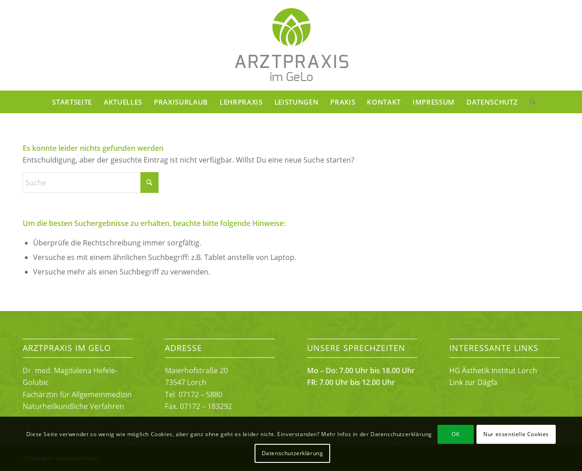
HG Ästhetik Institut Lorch (493, 370)
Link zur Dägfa (473, 382)
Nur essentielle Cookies (516, 434)
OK (455, 434)
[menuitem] (72, 102)
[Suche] (529, 102)
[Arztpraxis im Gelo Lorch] (291, 45)
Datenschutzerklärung (292, 453)
